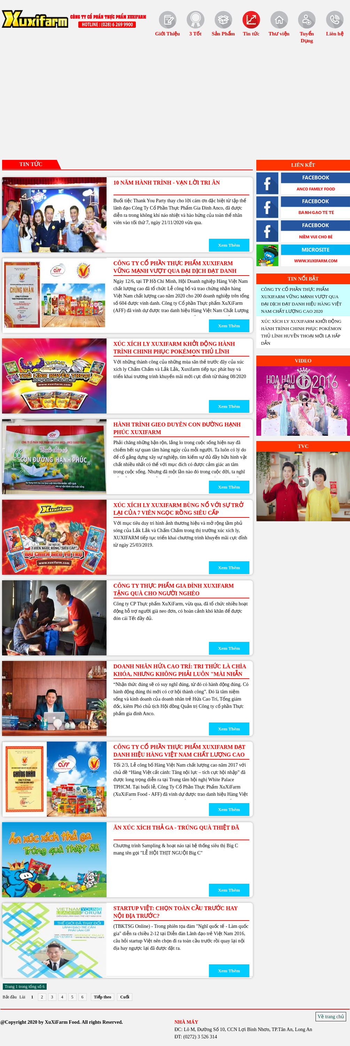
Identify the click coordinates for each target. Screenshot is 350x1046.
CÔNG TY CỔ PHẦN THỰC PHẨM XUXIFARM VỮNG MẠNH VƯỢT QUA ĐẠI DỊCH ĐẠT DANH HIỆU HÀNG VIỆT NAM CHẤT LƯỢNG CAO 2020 (177, 270)
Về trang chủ (331, 1016)
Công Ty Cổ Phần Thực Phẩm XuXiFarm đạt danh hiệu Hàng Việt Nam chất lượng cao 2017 (180, 754)
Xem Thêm (229, 245)
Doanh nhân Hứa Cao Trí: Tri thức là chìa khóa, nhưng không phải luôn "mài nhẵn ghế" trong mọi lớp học (180, 674)
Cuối (124, 997)
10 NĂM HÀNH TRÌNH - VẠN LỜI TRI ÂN (167, 183)
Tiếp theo (102, 997)
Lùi (22, 997)
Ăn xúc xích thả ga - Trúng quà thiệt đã (176, 828)
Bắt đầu (10, 997)
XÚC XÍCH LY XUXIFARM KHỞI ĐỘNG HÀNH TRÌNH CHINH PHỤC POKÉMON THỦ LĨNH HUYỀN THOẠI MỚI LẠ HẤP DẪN (174, 351)
